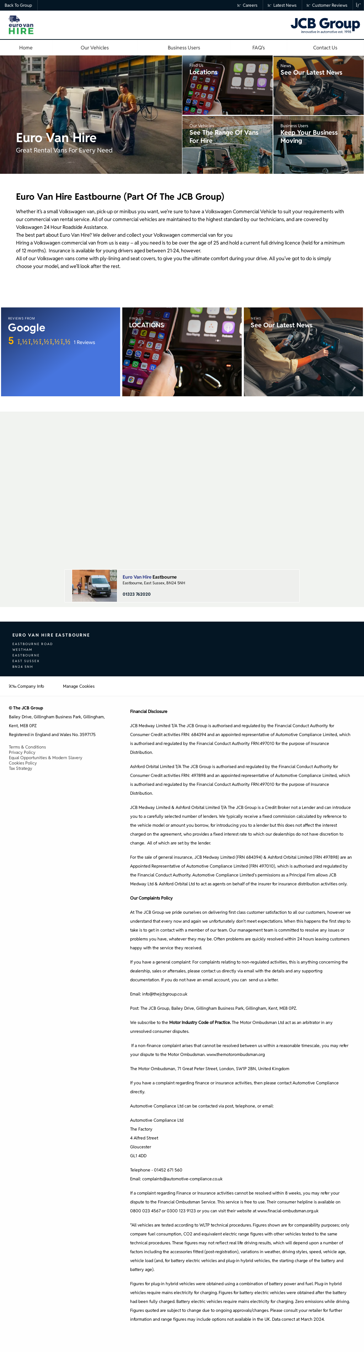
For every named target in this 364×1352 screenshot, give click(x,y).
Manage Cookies (79, 686)
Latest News (282, 5)
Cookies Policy (23, 763)
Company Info (26, 686)
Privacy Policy (22, 752)
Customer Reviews (327, 5)
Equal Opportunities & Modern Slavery (45, 757)
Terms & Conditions (27, 747)
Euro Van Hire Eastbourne (51, 635)
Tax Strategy (20, 768)
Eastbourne (150, 577)
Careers (247, 5)
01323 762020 (137, 594)
